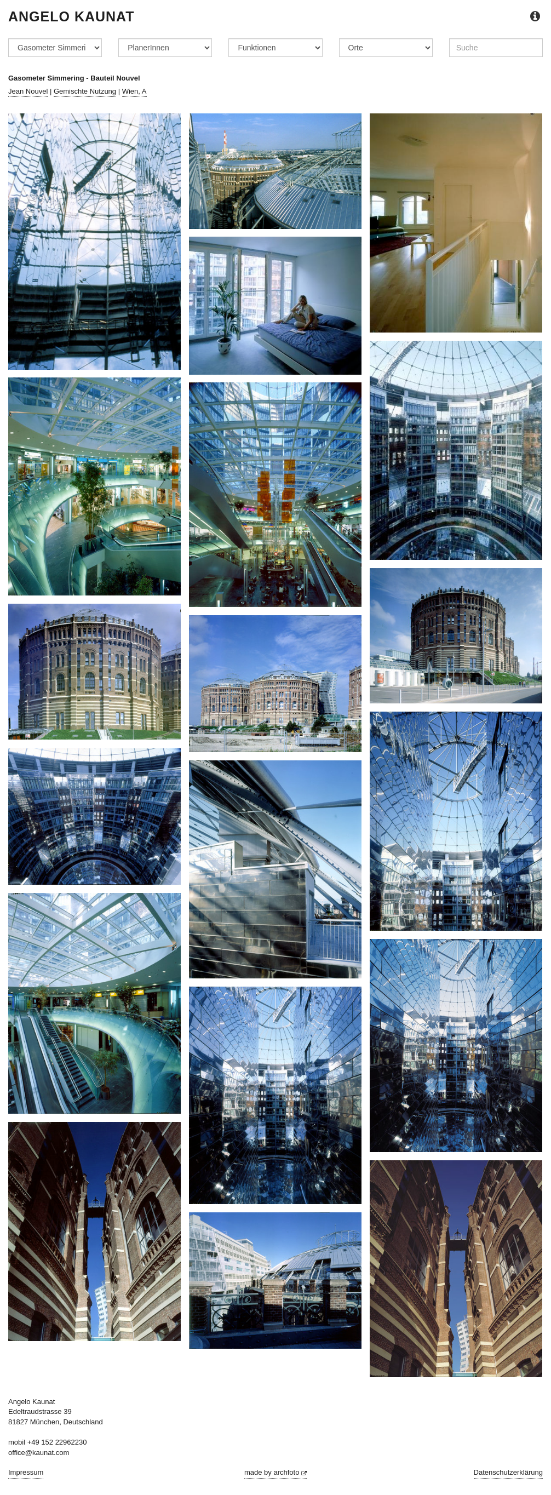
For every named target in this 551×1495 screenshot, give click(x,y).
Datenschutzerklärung (508, 1472)
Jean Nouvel (28, 91)
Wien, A (134, 91)
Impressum (25, 1472)
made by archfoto (275, 1472)
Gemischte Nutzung (85, 91)
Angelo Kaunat (71, 16)
